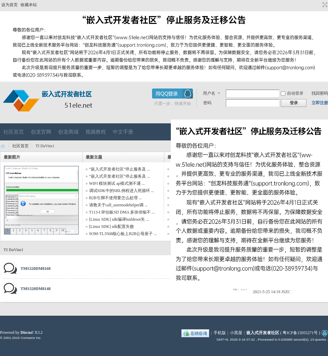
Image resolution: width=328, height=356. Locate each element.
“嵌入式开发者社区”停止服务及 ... (119, 169)
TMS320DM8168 (35, 268)
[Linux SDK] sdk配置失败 (111, 226)
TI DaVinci (13, 249)
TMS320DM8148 (35, 288)
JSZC (285, 291)
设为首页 (9, 4)
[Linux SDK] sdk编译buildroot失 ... (119, 219)
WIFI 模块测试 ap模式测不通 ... (117, 183)
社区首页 (13, 132)
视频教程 (95, 132)
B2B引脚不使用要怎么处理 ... (115, 197)
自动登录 (292, 93)
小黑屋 (236, 332)
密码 (207, 102)
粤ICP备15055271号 (300, 332)
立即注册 (320, 102)
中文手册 (123, 132)
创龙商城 (68, 132)
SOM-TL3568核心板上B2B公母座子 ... (123, 233)
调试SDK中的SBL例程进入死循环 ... (121, 190)
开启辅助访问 (318, 5)
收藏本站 (28, 4)
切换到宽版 (324, 5)
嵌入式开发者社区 (2, 146)
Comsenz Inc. (30, 338)
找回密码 (320, 93)
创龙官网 (41, 132)
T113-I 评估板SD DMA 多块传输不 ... (122, 212)
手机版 (220, 332)
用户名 (209, 93)
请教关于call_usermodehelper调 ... (118, 205)
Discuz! (26, 332)
